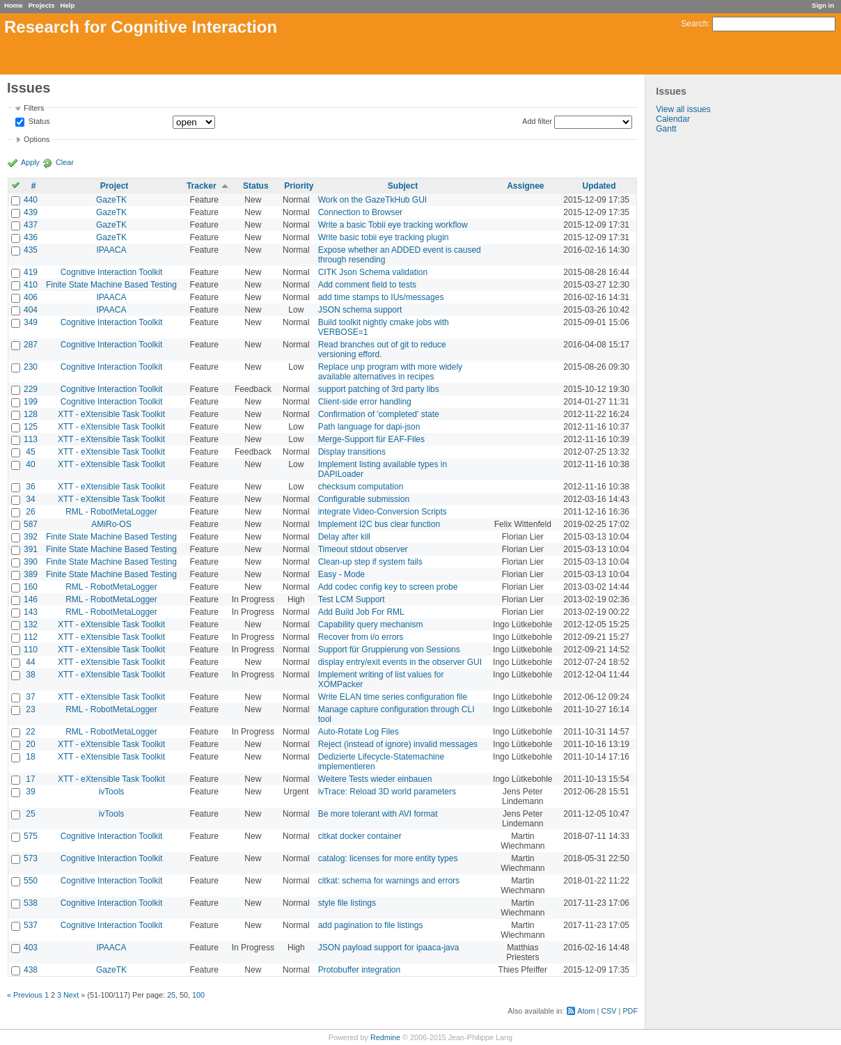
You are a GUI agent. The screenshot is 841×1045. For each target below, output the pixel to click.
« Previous (24, 995)
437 (31, 225)
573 (31, 858)
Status (38, 122)
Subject (403, 186)
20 (30, 744)
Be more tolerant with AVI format (378, 814)
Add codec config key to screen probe (388, 587)
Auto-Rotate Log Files (358, 732)
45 (30, 452)
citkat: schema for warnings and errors (388, 881)
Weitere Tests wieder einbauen (375, 779)
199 (31, 402)
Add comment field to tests (367, 285)
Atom (586, 1011)
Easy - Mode (341, 574)
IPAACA (111, 250)
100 (198, 995)
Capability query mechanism (370, 624)
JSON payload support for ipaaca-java (388, 947)
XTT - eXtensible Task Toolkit (111, 414)
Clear (65, 162)
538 (31, 903)
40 (30, 464)
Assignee (525, 186)
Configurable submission (363, 499)
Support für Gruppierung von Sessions (389, 649)
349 (31, 322)
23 (30, 709)
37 (30, 697)
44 (30, 662)
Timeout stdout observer (363, 549)
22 (30, 732)
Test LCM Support (351, 599)
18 (30, 757)
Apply (30, 162)
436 (31, 237)
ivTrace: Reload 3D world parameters (387, 791)
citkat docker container (360, 836)
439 (31, 212)
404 (31, 310)
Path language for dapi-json (369, 427)
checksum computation (361, 487)
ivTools (112, 791)
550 (31, 881)
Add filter (537, 121)
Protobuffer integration (359, 970)
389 (31, 574)
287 (31, 344)
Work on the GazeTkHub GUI (372, 200)
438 (31, 970)
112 (31, 637)
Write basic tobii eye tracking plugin (383, 237)
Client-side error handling (364, 402)
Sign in (823, 5)
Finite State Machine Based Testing (111, 285)
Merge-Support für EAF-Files (371, 439)
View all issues (683, 109)
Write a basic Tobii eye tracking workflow (393, 225)
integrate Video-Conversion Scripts (382, 512)
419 (31, 272)
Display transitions (352, 452)
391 (31, 549)
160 (31, 587)
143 (31, 612)
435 (31, 250)
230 (31, 367)
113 (31, 439)
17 (30, 779)
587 (31, 524)
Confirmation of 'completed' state (378, 414)
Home (13, 5)
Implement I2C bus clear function (379, 524)
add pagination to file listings (370, 925)
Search (694, 24)
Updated (599, 186)
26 (30, 512)
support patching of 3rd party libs (378, 389)
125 (31, 427)
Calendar (673, 119)
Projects (42, 5)
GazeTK (111, 200)
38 (30, 674)
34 (30, 499)
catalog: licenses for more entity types (388, 858)
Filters (34, 108)
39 (30, 791)
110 (31, 649)
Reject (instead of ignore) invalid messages (398, 744)
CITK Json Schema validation (372, 272)
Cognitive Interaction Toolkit (112, 272)
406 (31, 297)
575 (31, 836)
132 (31, 624)
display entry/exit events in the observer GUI (400, 662)
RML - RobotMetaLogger (111, 512)
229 (31, 389)
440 (31, 200)
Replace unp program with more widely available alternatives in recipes (390, 372)
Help (68, 5)
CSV (608, 1011)
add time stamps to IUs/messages (381, 297)
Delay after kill (344, 537)
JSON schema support (360, 310)
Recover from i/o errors (361, 637)
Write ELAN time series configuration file (393, 697)
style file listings (347, 903)
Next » (74, 995)
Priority (298, 186)
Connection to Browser (360, 212)
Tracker (202, 186)
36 (30, 487)
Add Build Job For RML (361, 612)
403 (31, 947)
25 (30, 814)
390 (31, 562)
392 (31, 537)
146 (31, 599)
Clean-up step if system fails (370, 562)
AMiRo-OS (111, 524)
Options (36, 139)
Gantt (666, 129)
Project (114, 186)
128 (31, 414)
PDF (630, 1011)
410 (31, 285)
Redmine (385, 1037)
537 (31, 925)
